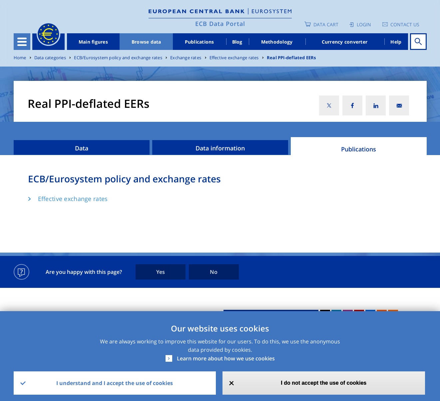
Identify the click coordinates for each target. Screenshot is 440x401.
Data (81, 148)
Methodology (277, 42)
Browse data (146, 42)
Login (364, 24)
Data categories (50, 58)
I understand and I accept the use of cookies (114, 383)
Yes (160, 272)
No (214, 272)
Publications (199, 42)
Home (20, 58)
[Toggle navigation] (22, 41)
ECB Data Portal (220, 24)
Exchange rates (185, 58)
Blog (237, 42)
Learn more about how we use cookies (226, 358)
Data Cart (325, 24)
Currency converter (345, 42)
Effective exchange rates (234, 58)
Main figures (93, 42)
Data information (220, 148)
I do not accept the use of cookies (323, 383)
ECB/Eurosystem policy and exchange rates (118, 58)
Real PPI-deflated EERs (291, 58)
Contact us (404, 24)
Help (395, 42)
